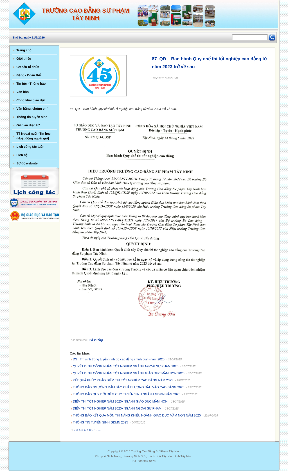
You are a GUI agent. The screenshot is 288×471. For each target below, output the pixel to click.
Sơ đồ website (27, 163)
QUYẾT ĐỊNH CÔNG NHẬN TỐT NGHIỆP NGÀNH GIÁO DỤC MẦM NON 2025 (128, 373)
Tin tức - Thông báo (31, 83)
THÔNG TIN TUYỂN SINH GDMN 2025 (100, 422)
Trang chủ (24, 50)
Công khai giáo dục (31, 100)
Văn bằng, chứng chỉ (31, 108)
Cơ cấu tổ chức (27, 67)
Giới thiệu (23, 58)
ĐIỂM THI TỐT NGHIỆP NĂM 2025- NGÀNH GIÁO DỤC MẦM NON (120, 401)
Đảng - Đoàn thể (28, 75)
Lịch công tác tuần (30, 146)
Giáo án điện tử (27, 125)
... (99, 430)
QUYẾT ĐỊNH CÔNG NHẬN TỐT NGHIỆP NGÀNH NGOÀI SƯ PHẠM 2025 (125, 366)
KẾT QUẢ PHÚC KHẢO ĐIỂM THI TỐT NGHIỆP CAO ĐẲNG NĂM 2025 (123, 380)
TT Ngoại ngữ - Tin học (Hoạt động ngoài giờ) (33, 136)
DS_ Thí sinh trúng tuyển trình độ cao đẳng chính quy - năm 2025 (118, 359)
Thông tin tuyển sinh (31, 117)
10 (95, 430)
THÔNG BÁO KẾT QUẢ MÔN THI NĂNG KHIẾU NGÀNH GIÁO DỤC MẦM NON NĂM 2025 (137, 415)
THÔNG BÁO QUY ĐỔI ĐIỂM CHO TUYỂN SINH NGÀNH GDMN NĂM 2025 (126, 394)
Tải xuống (96, 340)
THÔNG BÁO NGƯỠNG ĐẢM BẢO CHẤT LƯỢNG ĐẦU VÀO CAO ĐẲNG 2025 (128, 387)
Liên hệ (21, 155)
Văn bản (22, 92)
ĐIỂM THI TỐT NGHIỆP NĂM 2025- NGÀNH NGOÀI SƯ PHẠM (117, 408)
